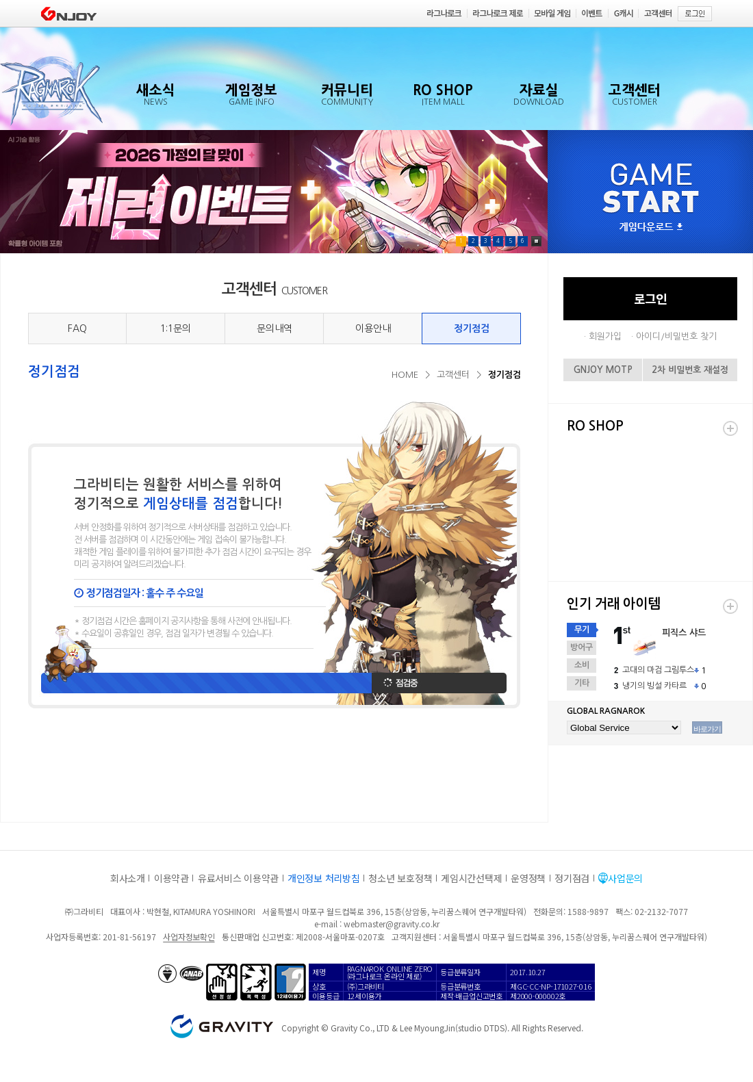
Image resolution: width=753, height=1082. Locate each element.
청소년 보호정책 (400, 878)
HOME (405, 374)
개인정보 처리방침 (323, 878)
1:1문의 (175, 328)
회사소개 (127, 878)
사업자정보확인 (188, 936)
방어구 (581, 647)
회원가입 (605, 336)
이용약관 (171, 878)
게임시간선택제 (471, 878)
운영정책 (528, 878)
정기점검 (471, 328)
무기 (581, 630)
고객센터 (453, 374)
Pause (536, 241)
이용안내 (373, 328)
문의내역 (274, 328)
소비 (581, 665)
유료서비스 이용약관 (238, 878)
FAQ (77, 328)
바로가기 (707, 729)
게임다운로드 (651, 227)
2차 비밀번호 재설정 (690, 369)
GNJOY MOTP (603, 369)
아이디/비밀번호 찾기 (676, 336)
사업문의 (625, 878)
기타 (581, 683)
